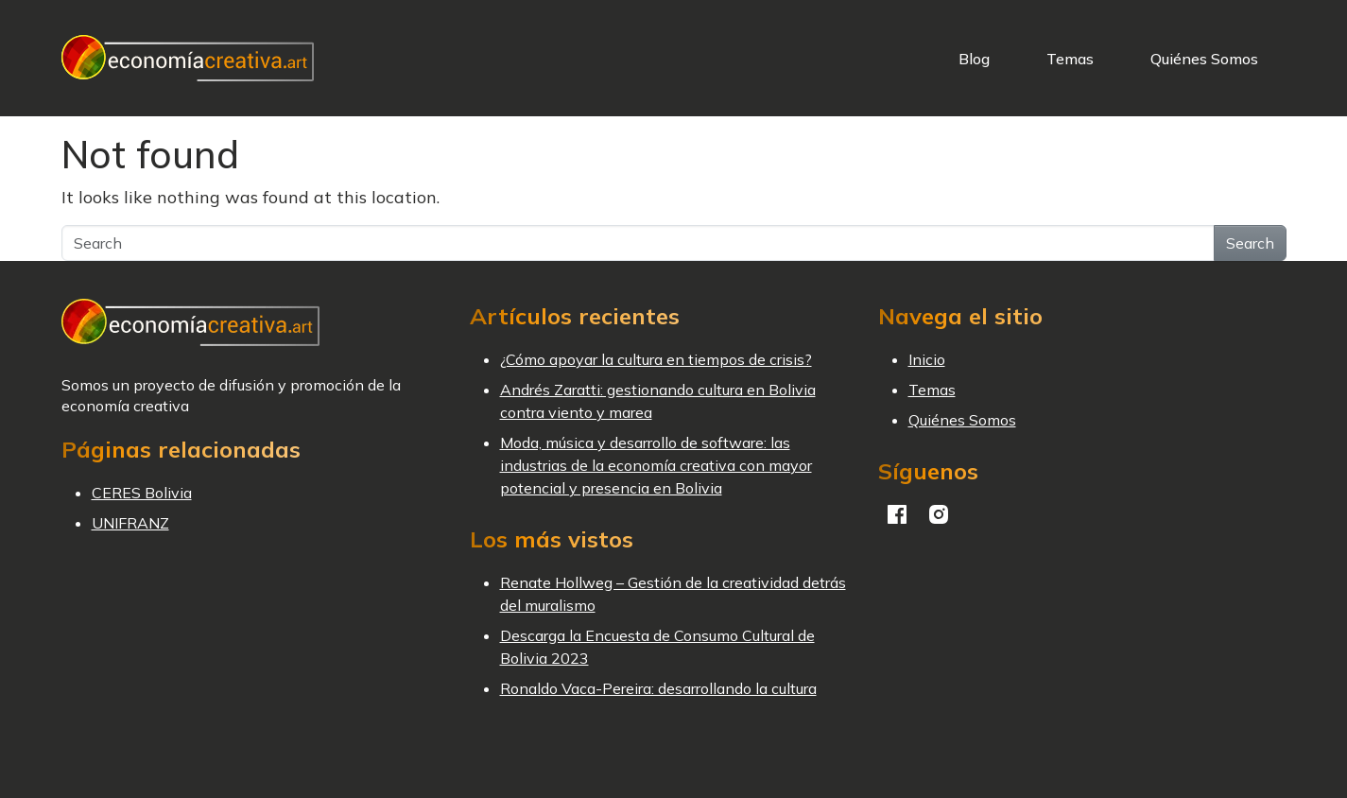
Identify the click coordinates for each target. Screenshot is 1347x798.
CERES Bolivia (142, 492)
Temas (1070, 58)
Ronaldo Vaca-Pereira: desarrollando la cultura (658, 688)
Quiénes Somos (1204, 58)
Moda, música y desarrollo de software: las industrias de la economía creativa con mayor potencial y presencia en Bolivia (656, 465)
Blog (974, 58)
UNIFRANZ (130, 522)
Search (1250, 243)
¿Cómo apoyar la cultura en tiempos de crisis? (656, 359)
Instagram (938, 514)
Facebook (897, 514)
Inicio (926, 359)
